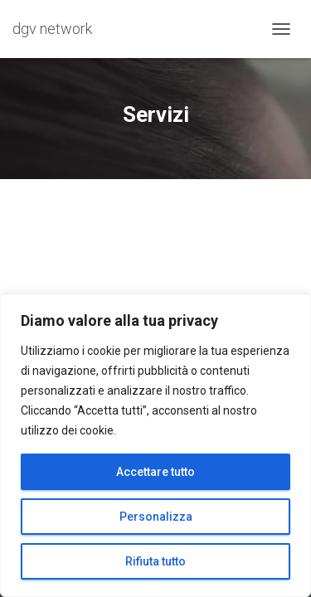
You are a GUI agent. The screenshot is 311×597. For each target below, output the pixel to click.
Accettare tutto (155, 471)
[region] (155, 445)
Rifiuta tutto (155, 561)
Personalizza (155, 516)
